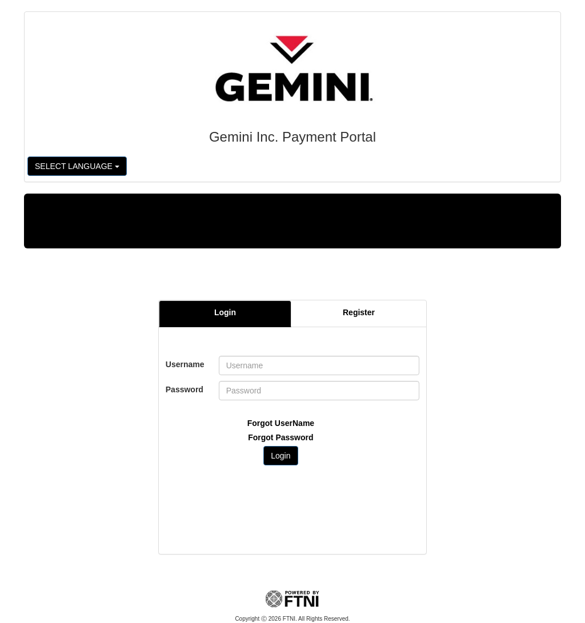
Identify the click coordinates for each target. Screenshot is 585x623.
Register (359, 312)
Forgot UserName (280, 423)
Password (184, 389)
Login (225, 312)
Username (185, 364)
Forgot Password (280, 437)
